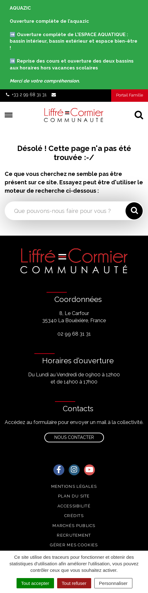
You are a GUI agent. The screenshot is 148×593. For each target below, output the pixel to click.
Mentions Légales (74, 486)
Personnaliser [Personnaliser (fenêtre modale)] (113, 583)
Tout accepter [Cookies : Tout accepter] (35, 583)
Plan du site (74, 496)
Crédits (74, 515)
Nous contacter (74, 437)
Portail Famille (129, 95)
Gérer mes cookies (74, 545)
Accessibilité (74, 506)
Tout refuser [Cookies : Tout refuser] (74, 583)
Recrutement (74, 535)
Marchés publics (74, 525)
